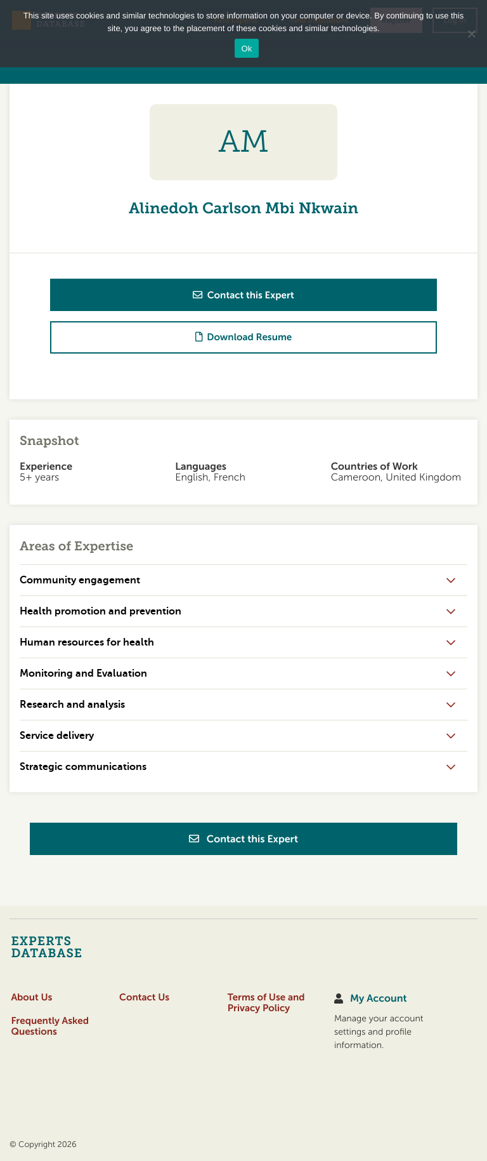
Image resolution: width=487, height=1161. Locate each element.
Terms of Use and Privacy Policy (266, 1003)
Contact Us (144, 997)
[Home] (71, 946)
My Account (378, 999)
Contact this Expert (243, 839)
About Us (31, 997)
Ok (246, 48)
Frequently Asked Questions (50, 1026)
